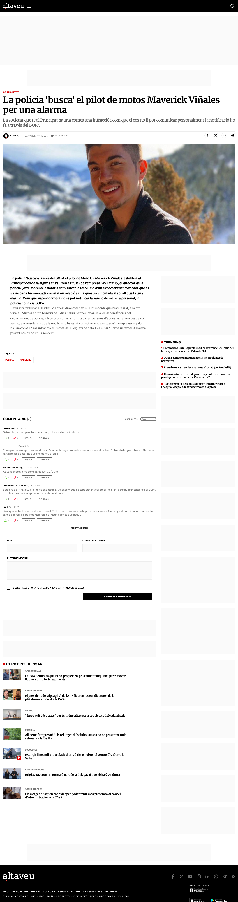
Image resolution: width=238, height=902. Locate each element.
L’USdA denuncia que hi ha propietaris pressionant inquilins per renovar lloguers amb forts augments (75, 677)
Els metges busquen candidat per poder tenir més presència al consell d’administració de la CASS (73, 795)
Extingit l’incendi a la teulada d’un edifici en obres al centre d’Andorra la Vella (74, 756)
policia (9, 360)
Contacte (21, 896)
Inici (6, 891)
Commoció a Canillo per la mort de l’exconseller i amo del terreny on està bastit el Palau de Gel (197, 349)
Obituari (111, 891)
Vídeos (76, 891)
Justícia (30, 730)
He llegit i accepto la (45, 588)
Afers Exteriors (34, 770)
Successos (31, 750)
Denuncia (44, 438)
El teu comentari (17, 558)
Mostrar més (79, 528)
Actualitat (11, 92)
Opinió (35, 891)
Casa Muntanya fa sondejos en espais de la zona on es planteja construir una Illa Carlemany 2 (195, 375)
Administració (33, 691)
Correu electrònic (94, 540)
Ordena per (131, 419)
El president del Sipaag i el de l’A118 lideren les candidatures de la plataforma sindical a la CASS (69, 697)
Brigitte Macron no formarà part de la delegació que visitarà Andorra (72, 774)
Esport (63, 891)
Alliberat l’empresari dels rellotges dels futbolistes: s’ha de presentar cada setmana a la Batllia (75, 736)
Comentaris (61, 136)
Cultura (49, 891)
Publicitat (37, 896)
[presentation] (35, 603)
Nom (9, 540)
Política (30, 711)
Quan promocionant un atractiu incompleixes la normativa (192, 359)
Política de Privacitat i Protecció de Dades (60, 588)
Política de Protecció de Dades (67, 896)
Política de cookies (102, 896)
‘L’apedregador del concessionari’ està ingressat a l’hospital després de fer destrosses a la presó (193, 385)
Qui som (8, 896)
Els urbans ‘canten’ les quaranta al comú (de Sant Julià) (197, 367)
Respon (28, 438)
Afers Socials (33, 671)
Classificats (92, 891)
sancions (25, 360)
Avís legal (124, 896)
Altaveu (14, 136)
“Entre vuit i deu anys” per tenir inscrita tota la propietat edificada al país (75, 715)
